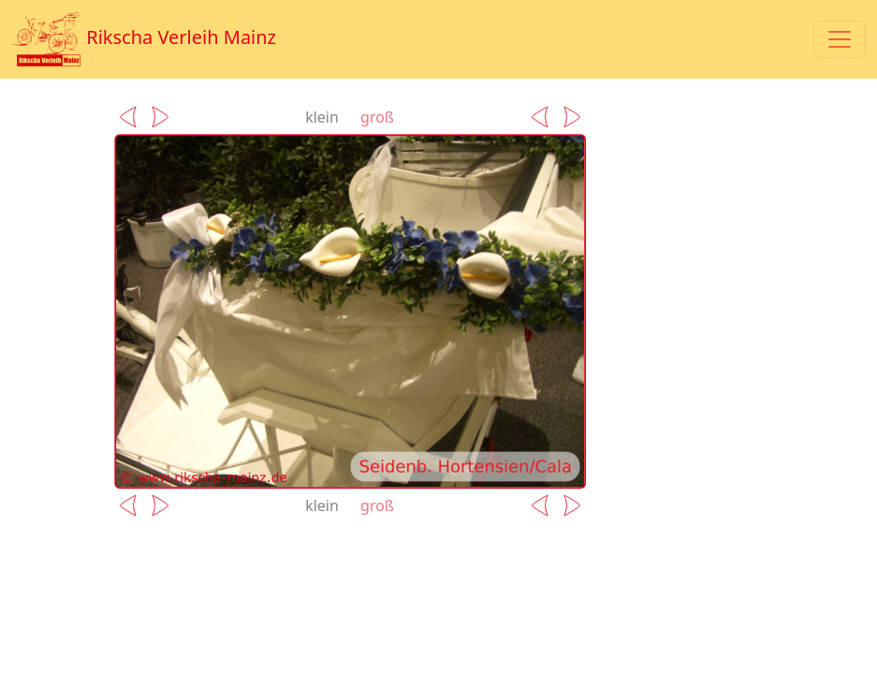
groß (377, 117)
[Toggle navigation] (839, 39)
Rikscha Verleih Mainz (143, 39)
